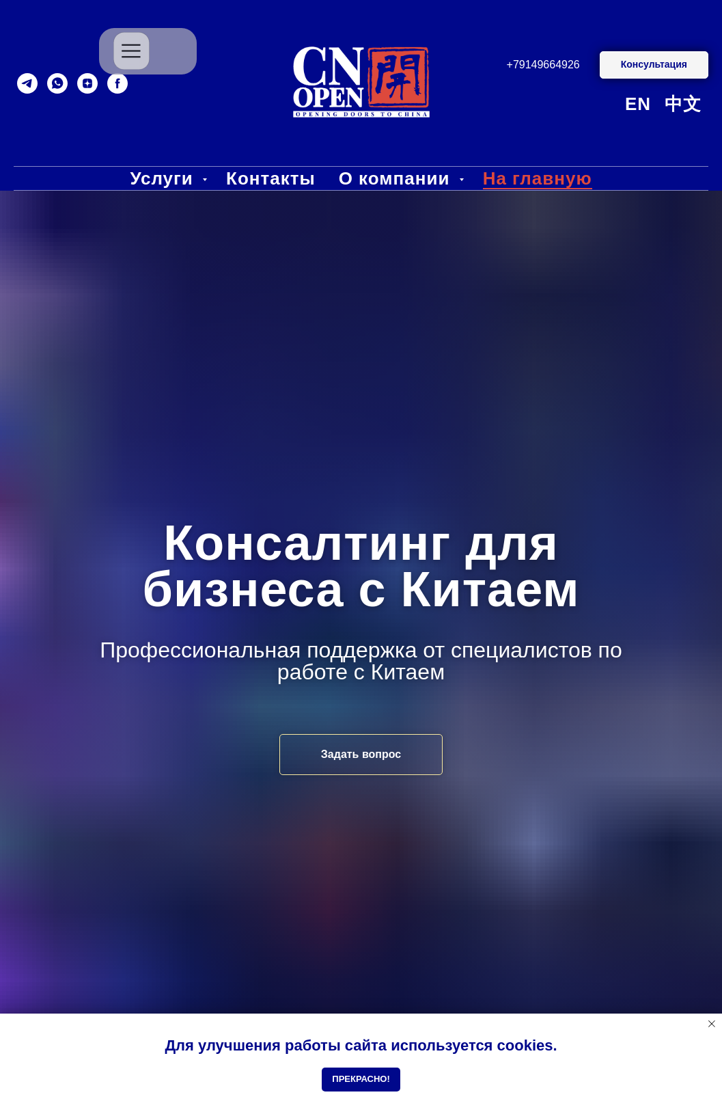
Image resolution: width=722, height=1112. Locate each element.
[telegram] (27, 83)
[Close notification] (712, 1024)
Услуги (164, 178)
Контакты (271, 178)
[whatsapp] (57, 83)
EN (638, 104)
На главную (537, 178)
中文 (683, 104)
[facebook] (117, 83)
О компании (397, 178)
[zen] (87, 83)
